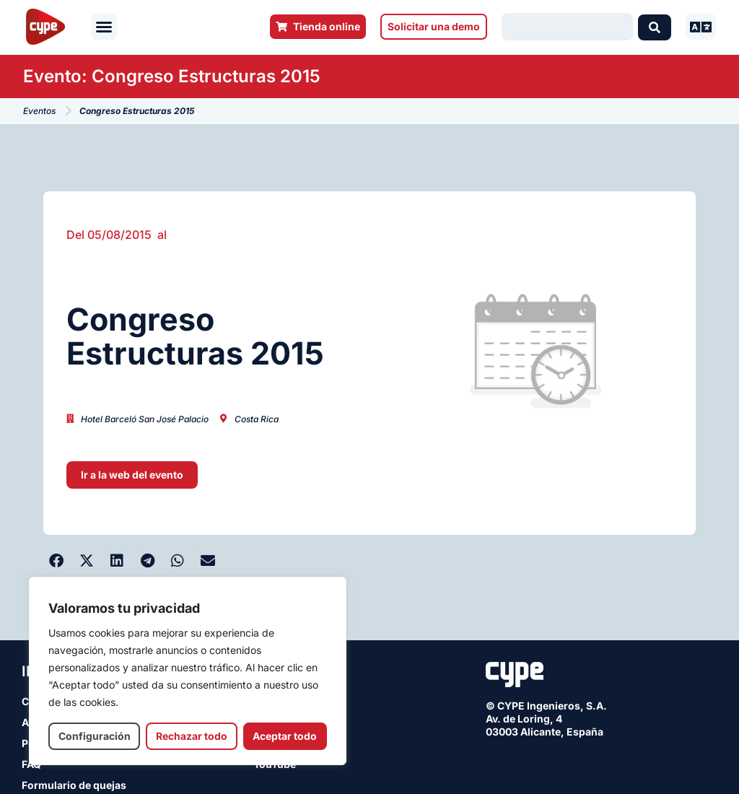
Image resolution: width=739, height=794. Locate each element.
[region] (187, 671)
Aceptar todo (285, 736)
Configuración (94, 736)
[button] (104, 27)
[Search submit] (654, 27)
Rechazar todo (191, 736)
